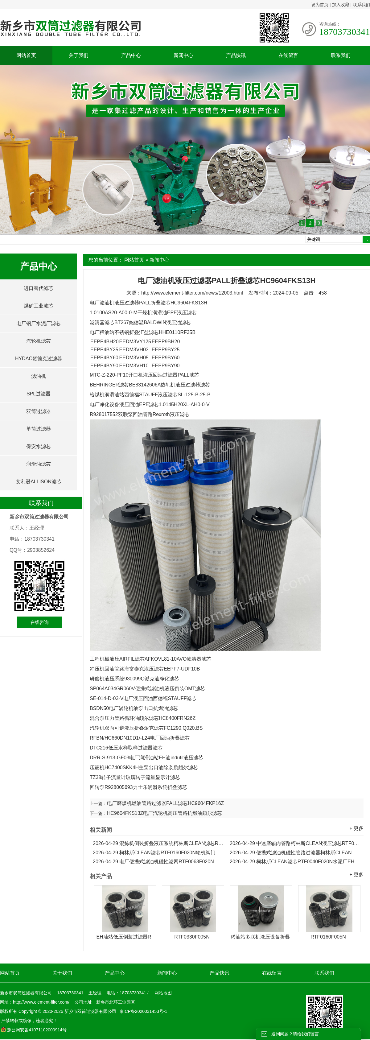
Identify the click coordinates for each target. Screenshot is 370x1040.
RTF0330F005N (191, 936)
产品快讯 (236, 55)
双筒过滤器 (38, 411)
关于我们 (78, 55)
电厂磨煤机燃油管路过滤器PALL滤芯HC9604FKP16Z (165, 803)
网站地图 (163, 992)
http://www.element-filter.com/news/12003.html (192, 292)
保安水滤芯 (38, 446)
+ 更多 (356, 828)
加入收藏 (340, 4)
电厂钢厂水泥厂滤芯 (38, 323)
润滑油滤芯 (38, 464)
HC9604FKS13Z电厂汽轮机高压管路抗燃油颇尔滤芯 (164, 813)
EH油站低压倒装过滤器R (124, 936)
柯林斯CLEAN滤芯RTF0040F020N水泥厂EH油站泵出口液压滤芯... (295, 861)
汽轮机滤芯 (38, 341)
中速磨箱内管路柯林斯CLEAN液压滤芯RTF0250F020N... (295, 843)
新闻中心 (183, 55)
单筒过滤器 (38, 428)
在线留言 (288, 55)
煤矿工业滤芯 (38, 305)
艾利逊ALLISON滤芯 (38, 481)
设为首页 (319, 4)
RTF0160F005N (328, 936)
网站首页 (26, 55)
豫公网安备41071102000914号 (34, 1029)
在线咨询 (39, 622)
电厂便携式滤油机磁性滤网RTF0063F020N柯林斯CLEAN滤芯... (158, 861)
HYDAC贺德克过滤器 (38, 358)
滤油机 (38, 376)
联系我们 (361, 4)
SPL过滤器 (39, 393)
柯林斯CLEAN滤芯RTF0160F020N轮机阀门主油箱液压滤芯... (158, 852)
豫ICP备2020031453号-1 (142, 1011)
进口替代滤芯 (38, 288)
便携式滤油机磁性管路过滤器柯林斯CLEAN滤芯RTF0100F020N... (295, 852)
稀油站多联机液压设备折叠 (260, 936)
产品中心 (131, 55)
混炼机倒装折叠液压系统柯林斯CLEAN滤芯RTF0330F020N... (158, 843)
